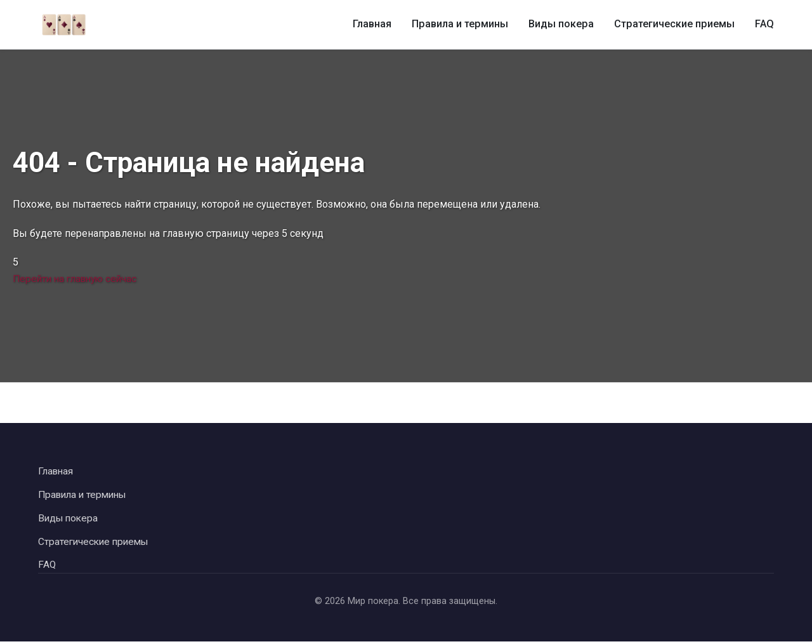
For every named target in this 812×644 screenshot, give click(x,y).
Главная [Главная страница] (376, 24)
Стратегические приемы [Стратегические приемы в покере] (675, 24)
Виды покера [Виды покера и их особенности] (563, 24)
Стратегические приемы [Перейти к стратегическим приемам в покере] (96, 543)
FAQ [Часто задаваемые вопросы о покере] (765, 24)
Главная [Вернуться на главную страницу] (56, 472)
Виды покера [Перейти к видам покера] (69, 519)
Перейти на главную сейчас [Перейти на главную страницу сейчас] (79, 278)
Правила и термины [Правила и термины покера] (463, 24)
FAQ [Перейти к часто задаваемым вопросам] (47, 567)
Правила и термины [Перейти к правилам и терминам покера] (85, 495)
